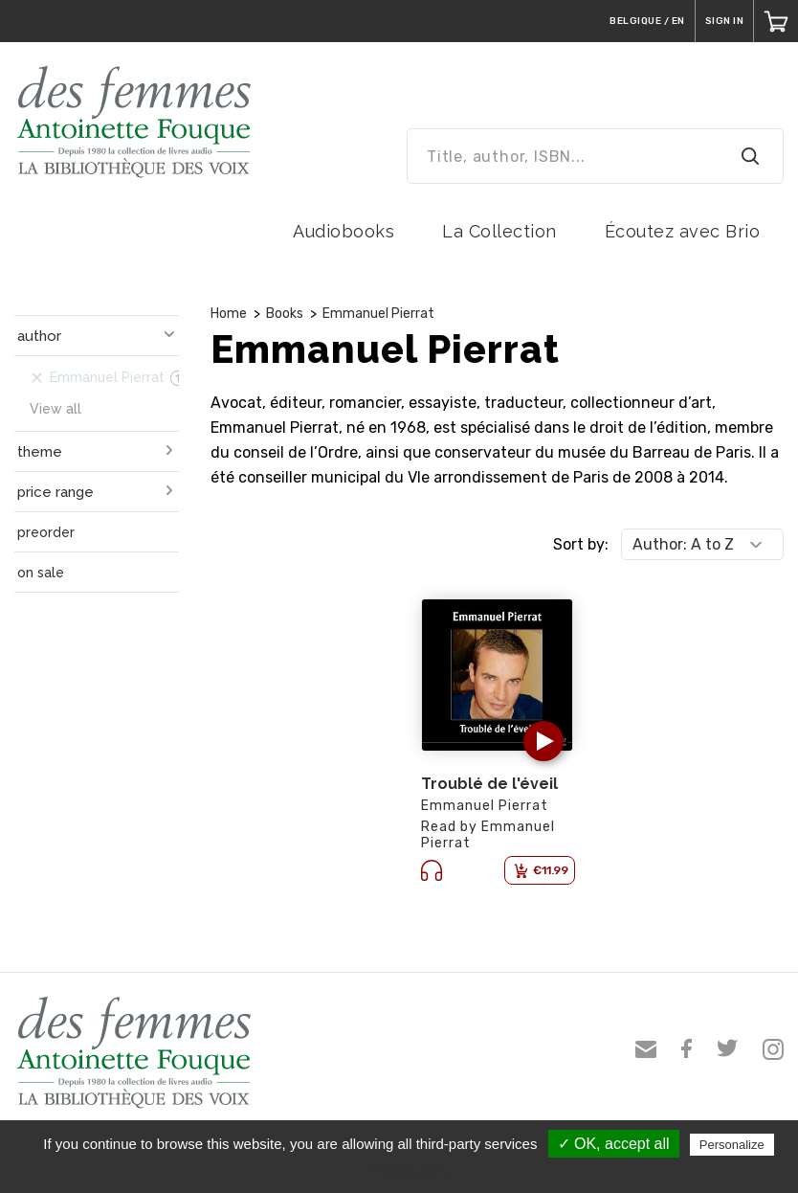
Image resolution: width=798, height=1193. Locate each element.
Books (284, 313)
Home (229, 313)
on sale (40, 572)
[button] (543, 741)
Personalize (732, 1144)
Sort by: (581, 544)
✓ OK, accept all (614, 1144)
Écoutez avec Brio (683, 231)
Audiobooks (343, 231)
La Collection (499, 231)
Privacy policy (408, 1171)
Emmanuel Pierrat (378, 313)
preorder (46, 532)
